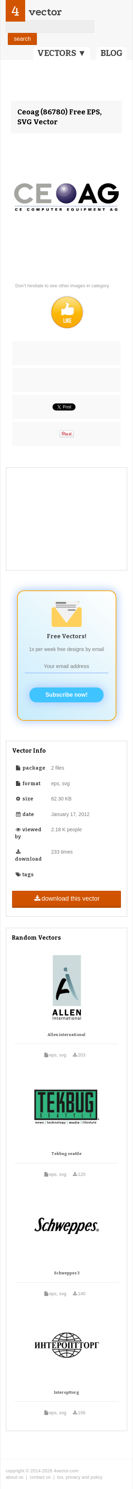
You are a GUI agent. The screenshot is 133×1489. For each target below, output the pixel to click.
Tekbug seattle (66, 1153)
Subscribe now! (66, 695)
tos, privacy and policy (79, 1477)
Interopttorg (66, 1392)
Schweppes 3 (66, 1273)
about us (14, 1477)
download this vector (66, 898)
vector (45, 12)
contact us (40, 1477)
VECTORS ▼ (61, 53)
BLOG (111, 53)
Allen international (66, 1034)
